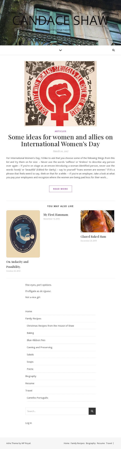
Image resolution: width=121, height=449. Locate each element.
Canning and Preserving (39, 347)
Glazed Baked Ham (93, 236)
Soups (30, 361)
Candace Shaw (60, 20)
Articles (60, 131)
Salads (30, 354)
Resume (29, 383)
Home (28, 311)
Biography (30, 376)
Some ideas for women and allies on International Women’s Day (60, 140)
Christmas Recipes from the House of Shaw (50, 325)
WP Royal (26, 443)
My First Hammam (56, 215)
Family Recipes (33, 318)
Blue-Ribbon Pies (36, 340)
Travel (28, 390)
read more (60, 188)
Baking (30, 332)
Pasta (30, 368)
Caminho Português (37, 397)
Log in (28, 422)
